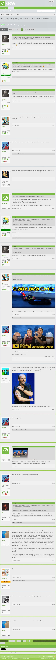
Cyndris (13, 153)
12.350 (8, 156)
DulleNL (18, 25)
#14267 (53, 208)
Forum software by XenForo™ (11, 658)
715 (23, 29)
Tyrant (3, 126)
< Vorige (10, 29)
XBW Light (3, 656)
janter (3, 377)
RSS (54, 656)
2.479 (9, 459)
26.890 (8, 48)
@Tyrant (14, 232)
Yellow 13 (4, 44)
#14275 (53, 483)
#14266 (53, 179)
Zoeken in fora (6, 10)
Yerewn (3, 179)
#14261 (53, 47)
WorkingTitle (4, 203)
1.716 (9, 380)
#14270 (53, 314)
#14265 (53, 150)
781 (29, 29)
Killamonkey (4, 578)
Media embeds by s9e (26, 658)
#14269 (53, 258)
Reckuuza (4, 151)
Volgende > (33, 29)
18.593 (8, 77)
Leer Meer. (19, 20)
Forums (10, 7)
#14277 (53, 560)
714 (21, 29)
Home (44, 656)
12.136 (8, 130)
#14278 (53, 577)
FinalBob (18, 153)
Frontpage (4, 7)
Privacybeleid (53, 658)
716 (25, 29)
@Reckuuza (20, 406)
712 (18, 29)
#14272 (53, 409)
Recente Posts (14, 10)
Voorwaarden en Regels (45, 658)
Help (40, 656)
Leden (16, 7)
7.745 (9, 516)
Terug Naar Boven (49, 656)
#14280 (53, 629)
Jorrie (3, 72)
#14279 (53, 604)
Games (9, 25)
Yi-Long (3, 540)
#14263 (53, 100)
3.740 (9, 584)
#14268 (53, 234)
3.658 (9, 184)
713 (19, 29)
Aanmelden (51, 1)
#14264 (53, 125)
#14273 (53, 426)
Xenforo (12, 656)
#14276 (53, 519)
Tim (13, 317)
